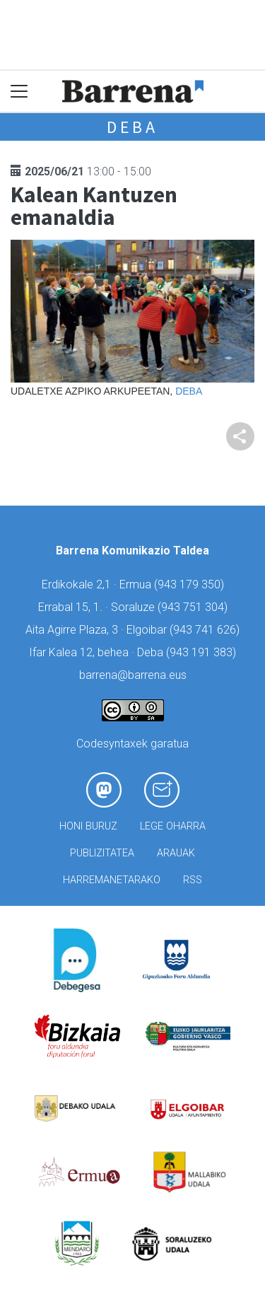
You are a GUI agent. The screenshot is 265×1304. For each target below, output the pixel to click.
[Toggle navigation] (19, 91)
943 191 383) (203, 652)
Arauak (176, 853)
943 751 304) (194, 607)
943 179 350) (191, 584)
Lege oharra (173, 826)
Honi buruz (88, 826)
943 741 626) (206, 629)
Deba (132, 127)
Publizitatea (102, 853)
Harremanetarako (111, 880)
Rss (192, 880)
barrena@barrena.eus (133, 675)
